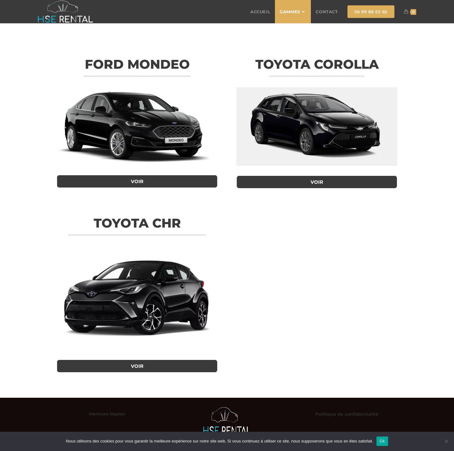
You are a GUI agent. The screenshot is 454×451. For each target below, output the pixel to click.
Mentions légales (107, 413)
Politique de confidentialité (346, 414)
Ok (382, 441)
